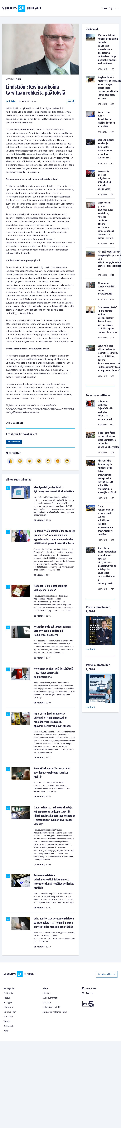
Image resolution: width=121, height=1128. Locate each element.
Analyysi (8, 1002)
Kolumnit (8, 1026)
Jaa (71, 101)
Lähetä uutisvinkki (52, 1007)
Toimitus (47, 1002)
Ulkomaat (9, 1007)
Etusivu (46, 993)
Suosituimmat (50, 997)
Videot (7, 1021)
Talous (7, 997)
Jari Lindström (13, 441)
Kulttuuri (8, 1016)
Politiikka (10, 101)
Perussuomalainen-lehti (55, 1012)
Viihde (7, 1030)
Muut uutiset (10, 1012)
